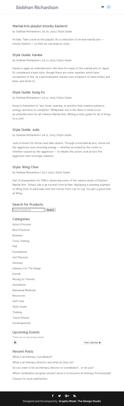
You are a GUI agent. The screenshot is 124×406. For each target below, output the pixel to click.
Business (17, 235)
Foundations (19, 251)
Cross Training (20, 241)
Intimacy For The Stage (26, 268)
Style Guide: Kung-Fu (28, 92)
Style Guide (65, 31)
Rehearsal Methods (24, 290)
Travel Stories (20, 317)
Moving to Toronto (23, 279)
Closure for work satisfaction (29, 378)
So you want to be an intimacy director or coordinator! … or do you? (53, 367)
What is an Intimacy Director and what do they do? (43, 362)
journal (16, 273)
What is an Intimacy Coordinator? (32, 356)
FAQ (14, 246)
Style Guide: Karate (27, 55)
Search (50, 210)
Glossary (17, 262)
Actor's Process (21, 224)
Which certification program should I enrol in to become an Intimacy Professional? (61, 373)
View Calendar (92, 342)
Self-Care (18, 301)
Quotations (19, 284)
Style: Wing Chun (25, 167)
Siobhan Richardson (28, 31)
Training (17, 312)
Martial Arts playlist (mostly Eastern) (39, 26)
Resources (18, 295)
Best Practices (21, 230)
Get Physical (20, 257)
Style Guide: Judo (25, 130)
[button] (15, 342)
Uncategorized (21, 323)
